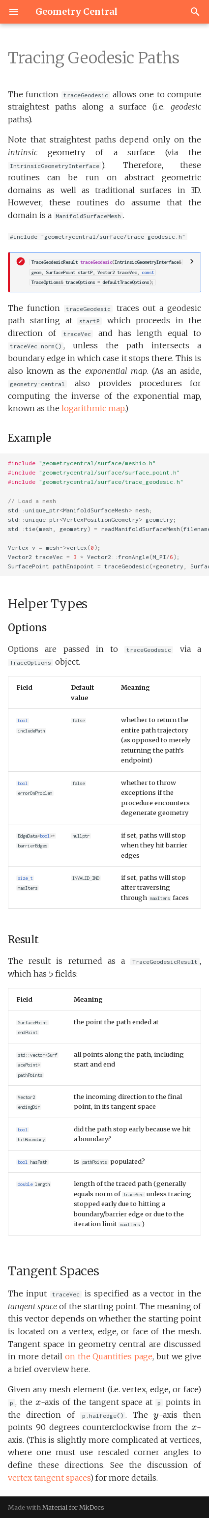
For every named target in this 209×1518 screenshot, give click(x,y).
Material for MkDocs (73, 1507)
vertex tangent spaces (49, 1478)
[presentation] (38, 1403)
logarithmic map (92, 408)
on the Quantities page (109, 1356)
